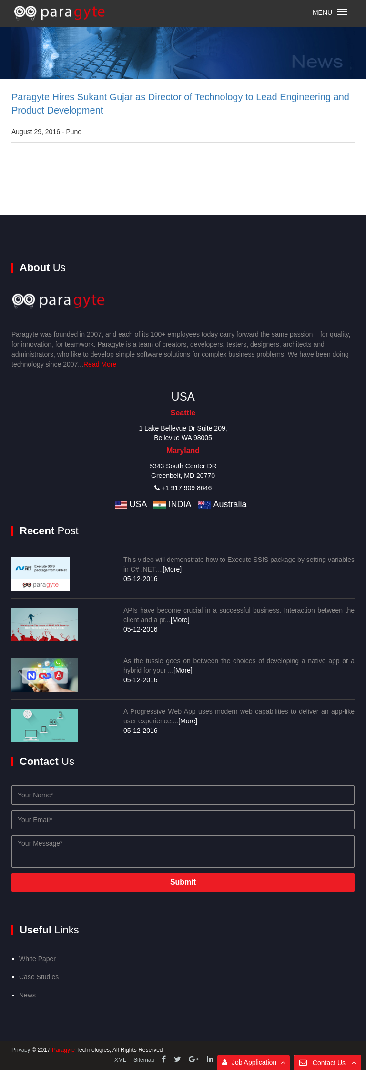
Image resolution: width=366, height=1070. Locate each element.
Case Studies (39, 977)
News (27, 995)
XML (120, 1060)
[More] (172, 569)
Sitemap (143, 1060)
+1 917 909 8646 (183, 488)
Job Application (253, 1062)
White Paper (37, 959)
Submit (183, 882)
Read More (99, 364)
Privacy (21, 1050)
